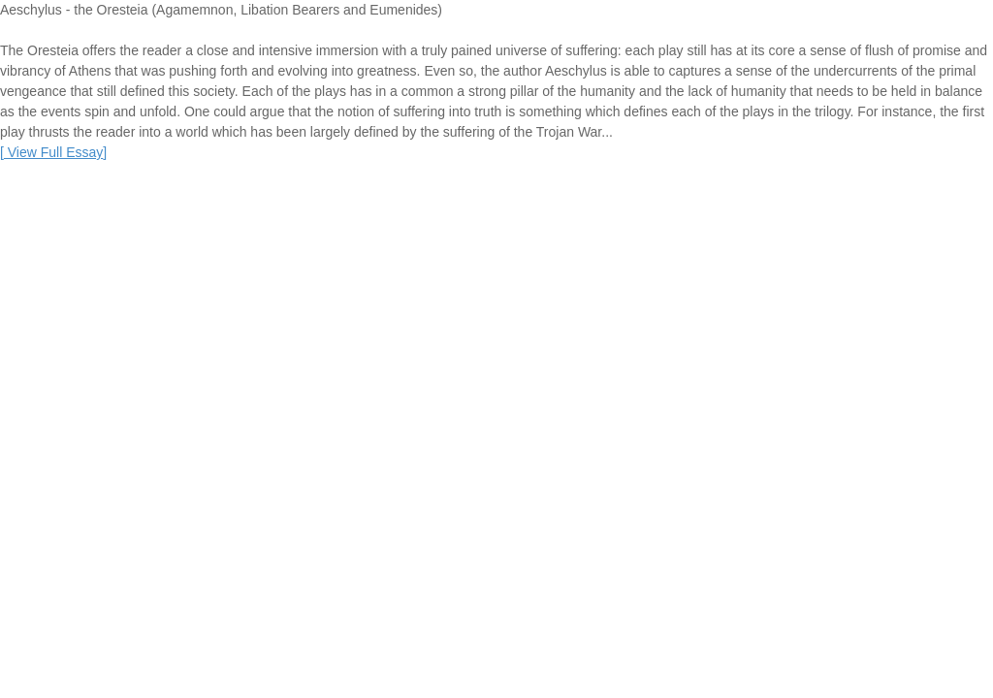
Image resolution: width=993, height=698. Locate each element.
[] (53, 152)
